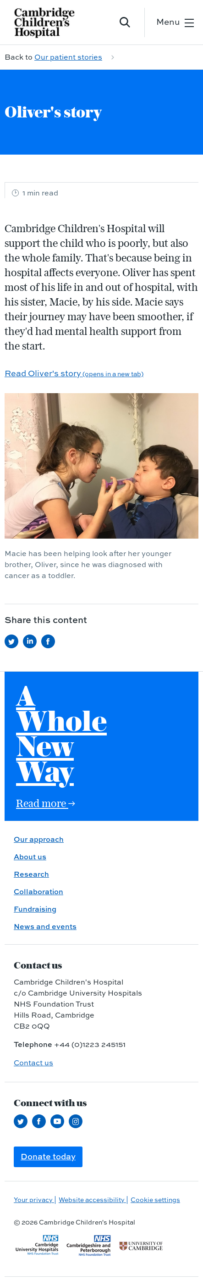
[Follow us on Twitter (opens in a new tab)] (23, 1121)
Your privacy (34, 1199)
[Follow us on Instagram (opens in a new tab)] (78, 1121)
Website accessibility (92, 1199)
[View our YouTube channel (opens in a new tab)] (59, 1121)
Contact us (33, 1063)
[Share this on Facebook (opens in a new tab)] (50, 641)
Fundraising (35, 909)
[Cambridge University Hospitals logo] (50, 22)
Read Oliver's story (74, 373)
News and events (45, 926)
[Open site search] (125, 22)
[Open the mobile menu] (175, 22)
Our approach (39, 839)
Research (31, 874)
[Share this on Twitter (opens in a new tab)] (14, 641)
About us (30, 857)
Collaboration (38, 891)
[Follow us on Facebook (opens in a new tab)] (41, 1121)
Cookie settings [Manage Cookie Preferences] (155, 1199)
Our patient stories (68, 57)
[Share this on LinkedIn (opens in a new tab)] (32, 641)
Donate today (48, 1156)
